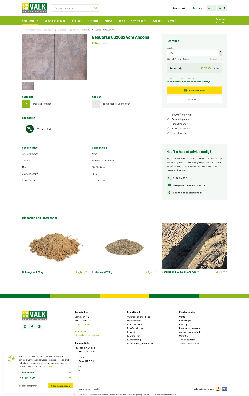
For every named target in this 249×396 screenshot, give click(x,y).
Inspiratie (76, 20)
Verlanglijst (194, 99)
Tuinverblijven (133, 335)
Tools (122, 20)
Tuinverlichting (134, 339)
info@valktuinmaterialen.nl (186, 185)
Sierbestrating (134, 320)
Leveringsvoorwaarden (190, 328)
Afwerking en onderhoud (138, 316)
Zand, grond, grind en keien (140, 343)
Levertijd (183, 324)
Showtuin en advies (55, 20)
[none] (95, 8)
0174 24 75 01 (177, 178)
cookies (97, 389)
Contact (172, 20)
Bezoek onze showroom (184, 192)
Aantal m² (171, 48)
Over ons (157, 20)
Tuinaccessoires (134, 324)
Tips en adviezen (187, 339)
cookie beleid (48, 366)
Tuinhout (131, 332)
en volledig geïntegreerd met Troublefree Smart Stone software (151, 395)
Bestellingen (185, 320)
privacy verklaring (83, 389)
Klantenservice (180, 7)
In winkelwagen (194, 90)
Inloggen (198, 8)
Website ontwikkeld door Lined (114, 395)
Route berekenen (82, 324)
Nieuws (108, 20)
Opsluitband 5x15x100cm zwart (180, 272)
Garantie (183, 335)
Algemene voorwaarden (190, 332)
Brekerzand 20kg (102, 272)
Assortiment (28, 20)
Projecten (93, 20)
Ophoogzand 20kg (32, 272)
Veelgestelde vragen (189, 343)
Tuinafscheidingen (135, 328)
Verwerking (137, 20)
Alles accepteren (60, 385)
